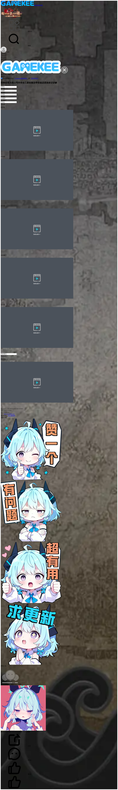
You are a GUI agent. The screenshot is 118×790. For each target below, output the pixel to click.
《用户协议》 (34, 78)
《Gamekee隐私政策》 (21, 78)
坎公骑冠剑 (11, 415)
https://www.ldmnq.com (9, 414)
